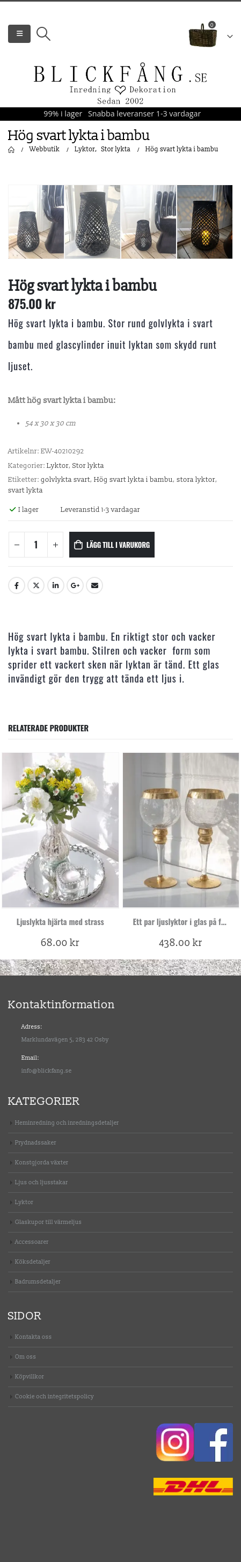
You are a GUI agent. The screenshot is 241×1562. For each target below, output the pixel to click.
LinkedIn (55, 585)
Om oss (25, 1356)
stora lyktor (196, 479)
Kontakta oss (33, 1336)
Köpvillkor (29, 1376)
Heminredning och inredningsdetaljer (67, 1122)
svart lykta (25, 490)
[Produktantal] (36, 545)
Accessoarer (32, 1241)
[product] (60, 830)
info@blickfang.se (46, 1070)
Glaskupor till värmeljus (48, 1222)
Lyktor (58, 465)
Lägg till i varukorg (118, 544)
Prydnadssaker (35, 1142)
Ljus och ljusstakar (41, 1182)
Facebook (16, 585)
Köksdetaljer (32, 1261)
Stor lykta (88, 465)
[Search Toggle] (43, 34)
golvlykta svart (65, 479)
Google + (75, 585)
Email (94, 585)
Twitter (36, 585)
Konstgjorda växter (41, 1162)
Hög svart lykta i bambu (133, 479)
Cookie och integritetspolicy (54, 1396)
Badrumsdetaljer (38, 1281)
